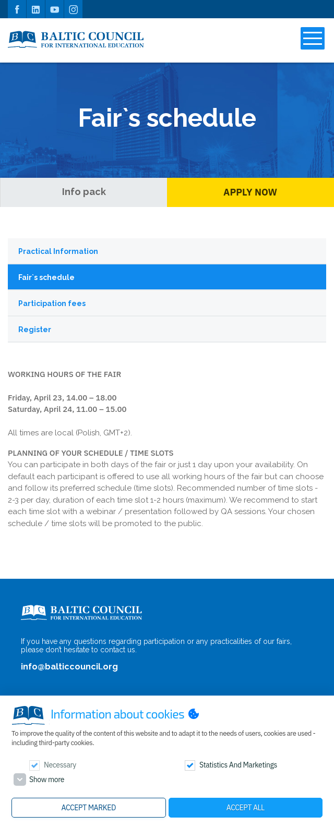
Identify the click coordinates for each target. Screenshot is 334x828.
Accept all (245, 807)
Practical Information (58, 251)
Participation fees (52, 303)
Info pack (84, 191)
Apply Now (250, 192)
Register (34, 329)
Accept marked (89, 807)
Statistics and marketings (238, 765)
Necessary (60, 765)
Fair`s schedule (46, 277)
